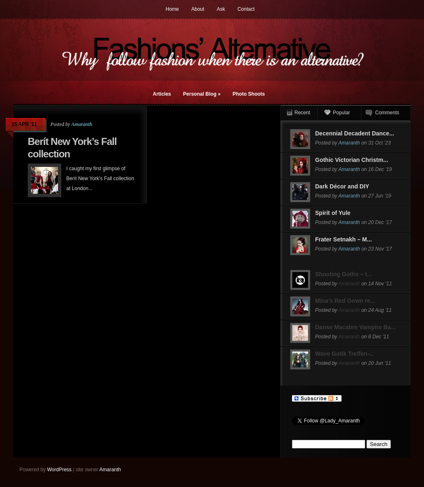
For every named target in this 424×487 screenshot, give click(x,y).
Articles (162, 94)
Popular (341, 113)
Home (172, 9)
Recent (302, 113)
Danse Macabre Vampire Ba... (355, 327)
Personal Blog (202, 94)
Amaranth (81, 124)
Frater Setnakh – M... (343, 239)
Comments (387, 113)
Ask (221, 9)
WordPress (59, 470)
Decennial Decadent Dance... (354, 133)
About (197, 9)
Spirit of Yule (332, 213)
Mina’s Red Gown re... (345, 300)
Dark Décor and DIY (342, 186)
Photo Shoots (249, 94)
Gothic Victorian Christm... (351, 160)
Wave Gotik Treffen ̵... (344, 353)
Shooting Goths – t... (343, 274)
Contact (245, 9)
